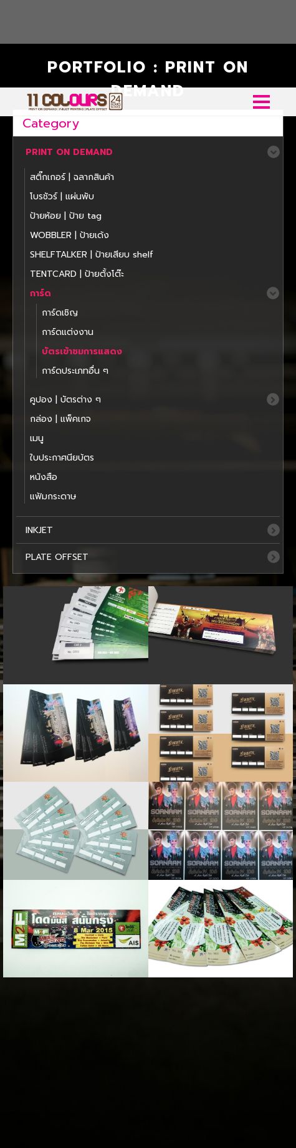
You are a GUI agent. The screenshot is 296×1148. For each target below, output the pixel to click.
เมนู (37, 350)
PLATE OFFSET (57, 469)
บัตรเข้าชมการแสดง (82, 264)
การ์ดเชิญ (60, 225)
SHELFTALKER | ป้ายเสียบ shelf (91, 167)
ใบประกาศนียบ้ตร (62, 370)
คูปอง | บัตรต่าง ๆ (65, 312)
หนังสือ (43, 389)
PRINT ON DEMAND (69, 64)
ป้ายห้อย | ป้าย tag (66, 128)
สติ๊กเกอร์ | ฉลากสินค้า (72, 89)
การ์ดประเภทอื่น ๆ (75, 283)
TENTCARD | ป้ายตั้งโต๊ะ (77, 186)
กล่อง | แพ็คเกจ (60, 331)
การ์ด (40, 205)
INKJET (39, 442)
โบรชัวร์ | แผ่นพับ (62, 109)
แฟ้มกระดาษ (53, 409)
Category (50, 35)
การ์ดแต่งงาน (67, 244)
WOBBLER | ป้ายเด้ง (69, 147)
